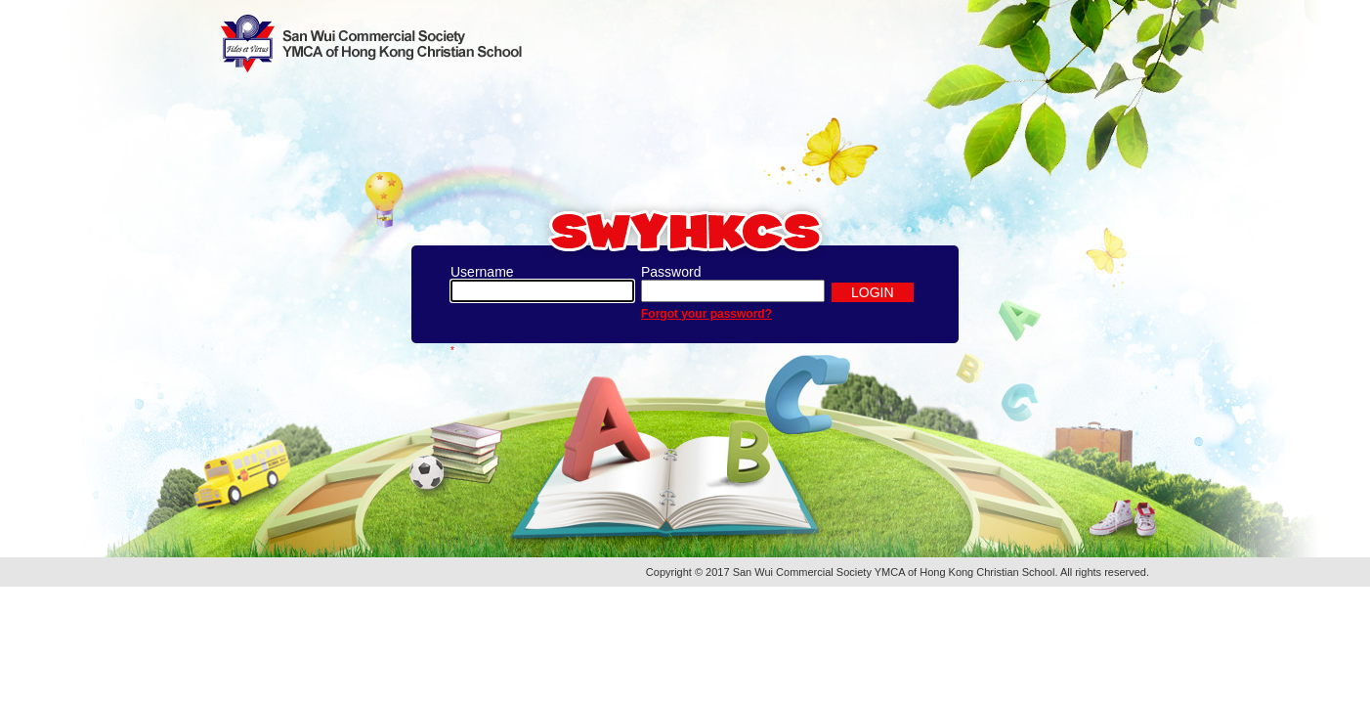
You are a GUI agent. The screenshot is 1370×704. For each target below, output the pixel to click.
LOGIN (872, 292)
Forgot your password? (706, 314)
